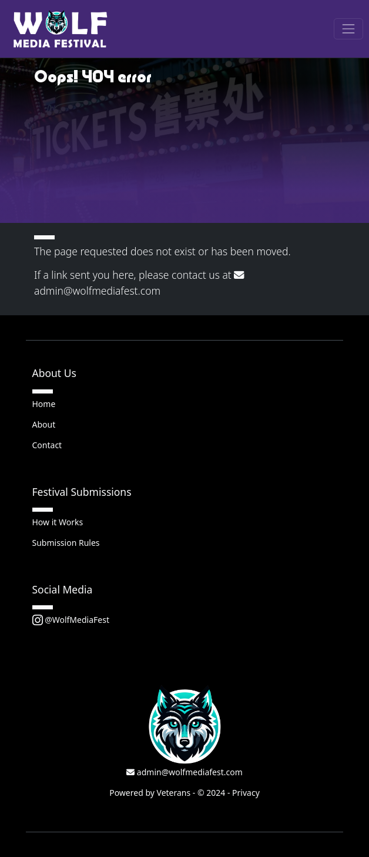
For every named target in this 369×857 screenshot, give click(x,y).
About (44, 424)
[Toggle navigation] (348, 28)
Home (44, 403)
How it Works (57, 522)
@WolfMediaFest (70, 619)
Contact (47, 445)
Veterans (174, 792)
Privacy (246, 792)
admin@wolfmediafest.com (184, 772)
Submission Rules (66, 542)
